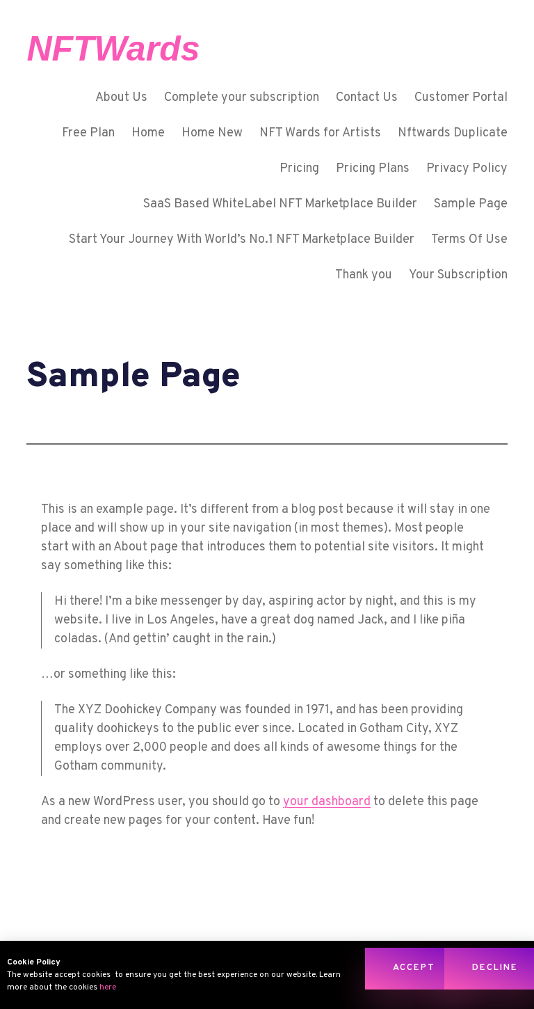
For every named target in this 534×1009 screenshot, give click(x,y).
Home (148, 133)
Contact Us (367, 98)
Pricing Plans (373, 169)
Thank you (363, 275)
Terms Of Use (469, 240)
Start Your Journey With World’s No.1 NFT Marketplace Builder (241, 240)
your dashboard (327, 802)
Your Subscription (458, 275)
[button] (414, 969)
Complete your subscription (241, 98)
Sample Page (471, 204)
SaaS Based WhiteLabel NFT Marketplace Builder (280, 204)
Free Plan (88, 133)
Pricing (299, 169)
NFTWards (113, 48)
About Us (121, 98)
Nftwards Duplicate (453, 133)
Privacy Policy (467, 169)
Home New (212, 133)
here (107, 987)
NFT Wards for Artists (320, 133)
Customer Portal (461, 98)
